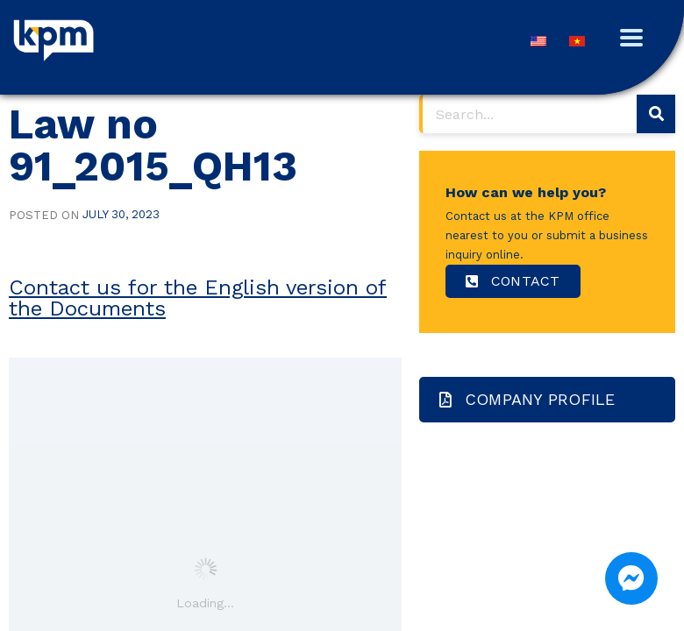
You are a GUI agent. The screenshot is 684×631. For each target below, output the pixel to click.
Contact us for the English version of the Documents (198, 298)
